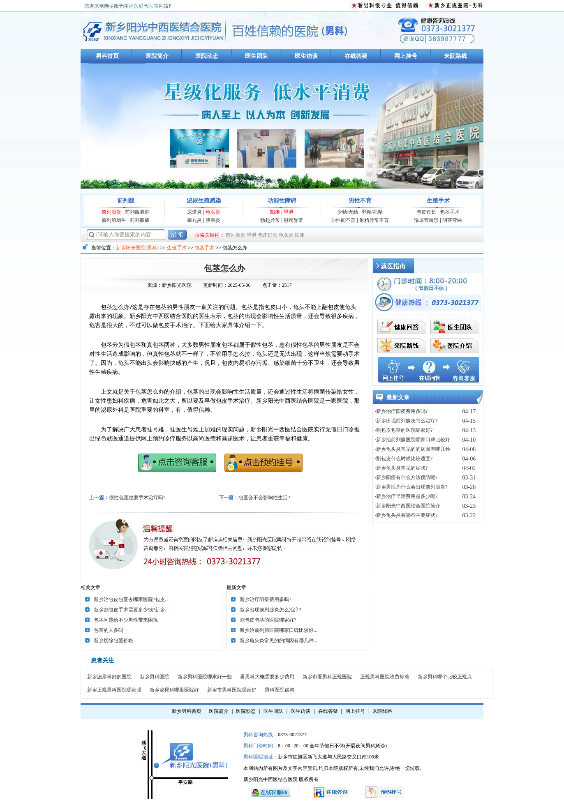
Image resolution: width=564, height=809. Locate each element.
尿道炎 (194, 212)
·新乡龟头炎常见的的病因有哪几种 (412, 449)
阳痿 (275, 212)
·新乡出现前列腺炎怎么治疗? (406, 421)
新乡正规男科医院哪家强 (114, 690)
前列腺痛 (140, 220)
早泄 (289, 212)
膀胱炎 (213, 220)
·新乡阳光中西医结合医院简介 (407, 506)
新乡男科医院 (154, 677)
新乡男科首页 (186, 711)
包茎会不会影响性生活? (264, 497)
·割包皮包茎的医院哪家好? (403, 430)
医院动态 (206, 56)
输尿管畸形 (426, 220)
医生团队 (256, 56)
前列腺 (125, 201)
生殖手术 (438, 201)
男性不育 (360, 201)
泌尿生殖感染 (204, 201)
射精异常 (293, 220)
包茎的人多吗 (108, 630)
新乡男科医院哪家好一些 (205, 677)
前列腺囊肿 (137, 212)
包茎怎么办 (224, 268)
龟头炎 (213, 212)
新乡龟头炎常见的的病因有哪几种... (278, 640)
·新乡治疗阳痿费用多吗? (401, 411)
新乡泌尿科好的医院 (109, 677)
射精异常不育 (374, 220)
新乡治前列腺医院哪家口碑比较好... (278, 630)
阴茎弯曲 (452, 220)
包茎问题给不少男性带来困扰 (126, 620)
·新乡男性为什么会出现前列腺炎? (411, 487)
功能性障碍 (282, 201)
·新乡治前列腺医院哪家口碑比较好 (412, 440)
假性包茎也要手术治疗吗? (137, 497)
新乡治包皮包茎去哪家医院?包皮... (131, 599)
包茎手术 (450, 212)
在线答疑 (356, 56)
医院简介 (157, 56)
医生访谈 (306, 56)
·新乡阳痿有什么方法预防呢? (406, 477)
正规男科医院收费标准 (384, 677)
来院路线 (455, 56)
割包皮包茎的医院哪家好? (268, 620)
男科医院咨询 (279, 690)
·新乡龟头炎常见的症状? (401, 468)
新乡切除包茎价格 (113, 640)
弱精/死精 (372, 212)
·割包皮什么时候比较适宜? (403, 458)
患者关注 (102, 660)
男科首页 (107, 56)
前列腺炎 (111, 212)
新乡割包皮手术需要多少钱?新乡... (131, 610)
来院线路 (382, 711)
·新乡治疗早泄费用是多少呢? (406, 496)
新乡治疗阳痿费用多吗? (265, 599)
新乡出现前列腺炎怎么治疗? (270, 610)
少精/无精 (347, 212)
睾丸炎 (194, 220)
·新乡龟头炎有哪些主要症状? (406, 515)
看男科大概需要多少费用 (267, 677)
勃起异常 (270, 220)
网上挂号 (405, 56)
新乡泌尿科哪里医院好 (174, 690)
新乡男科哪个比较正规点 (445, 677)
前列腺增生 (114, 220)
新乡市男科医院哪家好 (232, 690)
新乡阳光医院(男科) (137, 248)
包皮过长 (426, 212)
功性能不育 (343, 220)
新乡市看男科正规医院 (327, 677)
